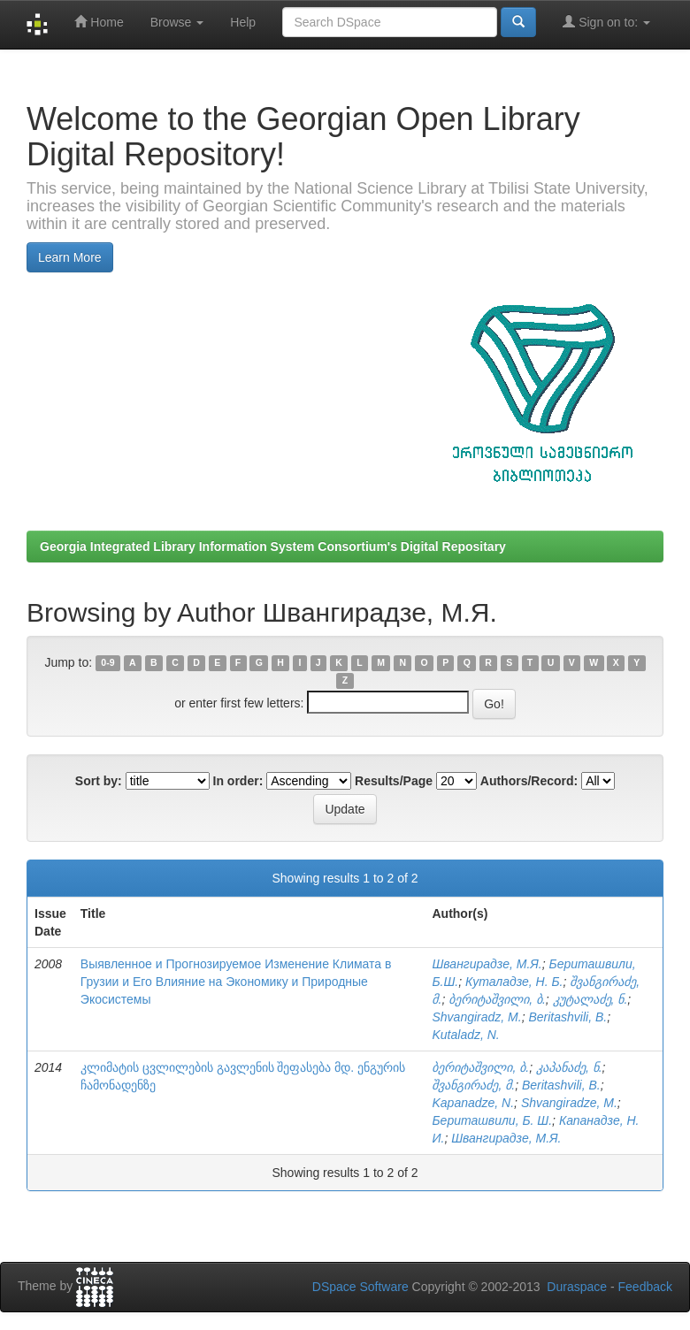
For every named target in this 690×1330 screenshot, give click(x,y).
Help (243, 22)
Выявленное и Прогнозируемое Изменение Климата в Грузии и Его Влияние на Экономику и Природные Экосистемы (236, 981)
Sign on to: (606, 21)
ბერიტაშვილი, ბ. (497, 999)
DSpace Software (360, 1287)
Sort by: (98, 781)
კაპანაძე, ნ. (569, 1067)
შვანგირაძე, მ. (473, 1085)
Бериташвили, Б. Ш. (492, 1120)
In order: (238, 781)
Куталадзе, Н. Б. (514, 982)
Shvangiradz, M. (476, 1017)
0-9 (107, 663)
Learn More (70, 257)
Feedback (645, 1287)
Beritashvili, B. (567, 1017)
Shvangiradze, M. (569, 1103)
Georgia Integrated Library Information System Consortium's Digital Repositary (273, 546)
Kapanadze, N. (473, 1103)
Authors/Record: (529, 781)
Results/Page (394, 781)
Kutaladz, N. (465, 1035)
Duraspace (577, 1287)
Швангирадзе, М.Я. (486, 964)
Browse (177, 22)
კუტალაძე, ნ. (590, 999)
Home (98, 21)
